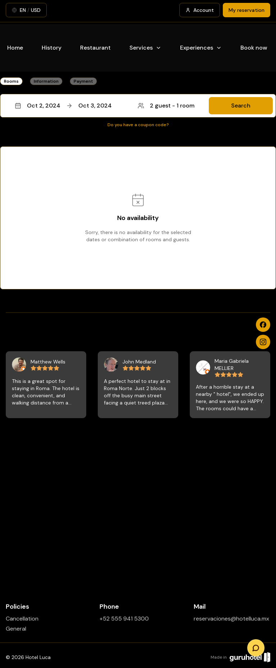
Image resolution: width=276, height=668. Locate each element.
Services (145, 47)
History (51, 47)
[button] (138, 106)
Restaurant (95, 47)
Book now (253, 47)
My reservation (246, 10)
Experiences (201, 47)
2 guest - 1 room (166, 105)
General (16, 628)
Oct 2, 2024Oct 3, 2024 (63, 105)
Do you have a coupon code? (138, 125)
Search (240, 105)
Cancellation (22, 618)
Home (15, 47)
